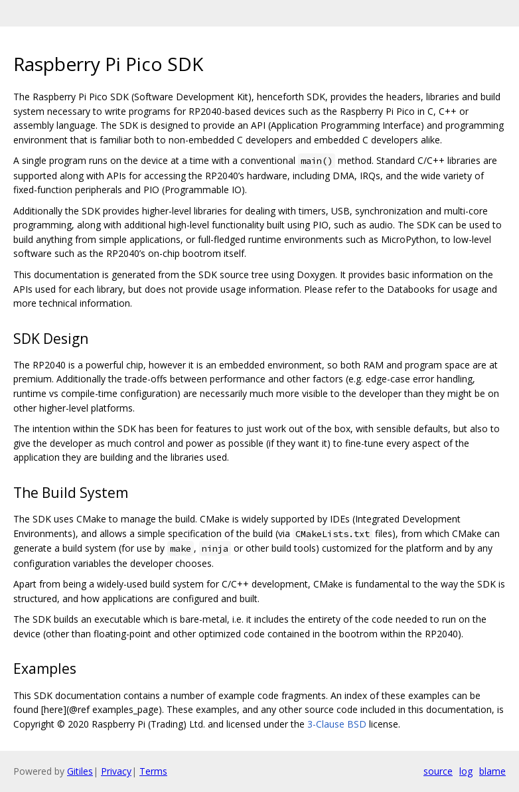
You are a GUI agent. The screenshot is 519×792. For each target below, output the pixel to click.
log (466, 771)
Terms (153, 771)
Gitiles (80, 771)
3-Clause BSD (336, 724)
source (438, 771)
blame (492, 771)
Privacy (116, 771)
